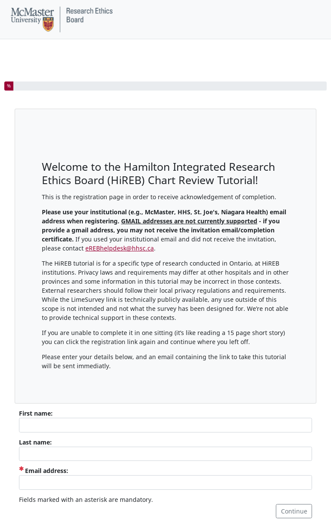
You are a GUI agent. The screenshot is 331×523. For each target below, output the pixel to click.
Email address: (43, 470)
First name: (36, 413)
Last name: (35, 442)
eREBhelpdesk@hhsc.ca (119, 248)
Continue (294, 511)
